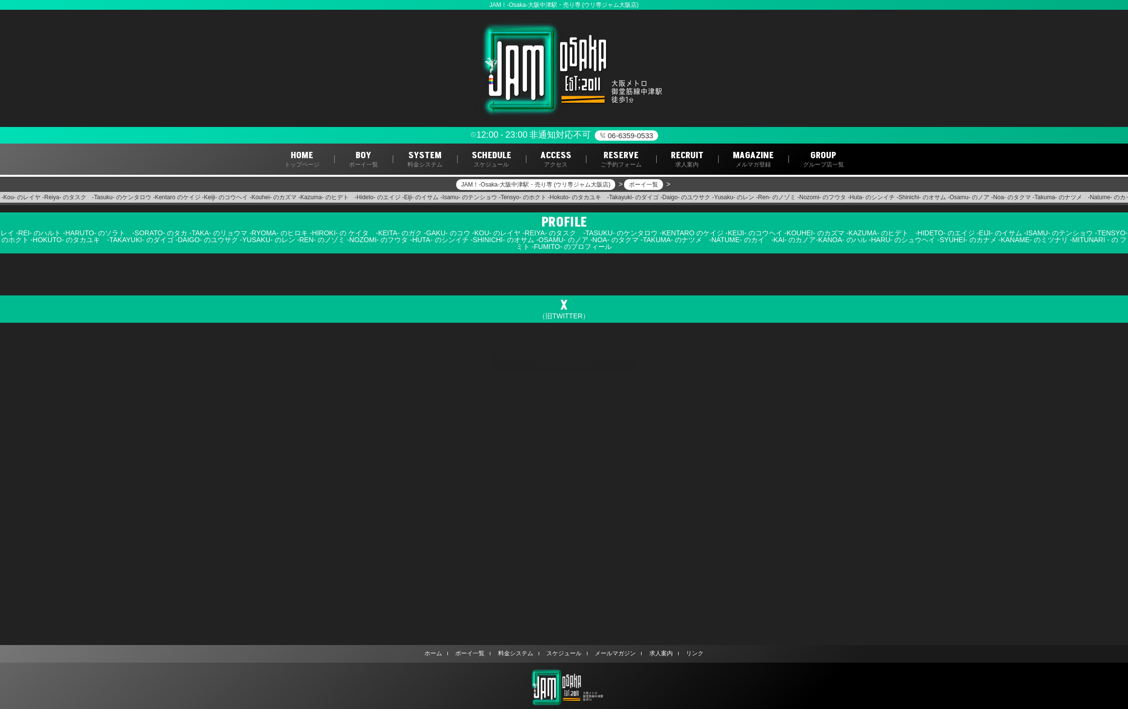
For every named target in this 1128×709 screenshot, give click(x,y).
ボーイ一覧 (472, 653)
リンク (691, 653)
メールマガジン (614, 653)
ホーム (436, 653)
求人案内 (658, 653)
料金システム (516, 653)
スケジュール (564, 653)
